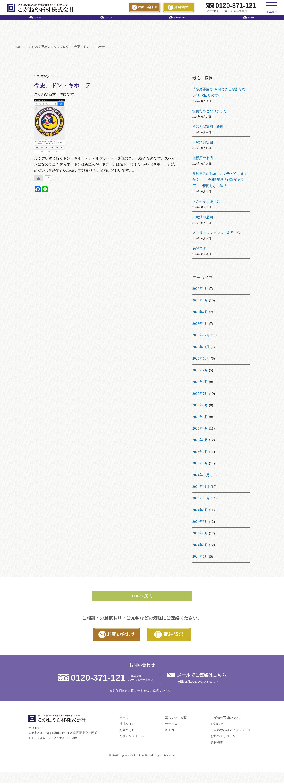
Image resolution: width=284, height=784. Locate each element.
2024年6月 (200, 545)
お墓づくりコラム (223, 736)
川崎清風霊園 (203, 142)
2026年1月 (200, 324)
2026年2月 (200, 312)
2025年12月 (201, 335)
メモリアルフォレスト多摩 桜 (217, 233)
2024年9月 (200, 510)
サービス (171, 724)
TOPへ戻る (142, 596)
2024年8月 (200, 522)
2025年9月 (200, 370)
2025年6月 (200, 405)
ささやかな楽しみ (206, 201)
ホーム (124, 718)
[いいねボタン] (38, 178)
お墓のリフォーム (131, 736)
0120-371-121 (235, 5)
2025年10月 (201, 359)
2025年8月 (200, 382)
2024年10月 (201, 498)
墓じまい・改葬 (176, 718)
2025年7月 (200, 393)
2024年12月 (201, 475)
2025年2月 (200, 452)
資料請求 (217, 743)
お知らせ (217, 724)
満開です (199, 248)
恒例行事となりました (210, 111)
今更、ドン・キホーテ (63, 85)
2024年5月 (200, 557)
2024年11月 (201, 487)
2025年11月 (201, 347)
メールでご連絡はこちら (202, 675)
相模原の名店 (203, 158)
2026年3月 (200, 300)
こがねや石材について (226, 718)
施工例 (169, 730)
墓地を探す (127, 724)
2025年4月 (200, 428)
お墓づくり (127, 730)
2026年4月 (200, 289)
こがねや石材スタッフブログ (231, 730)
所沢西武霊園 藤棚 (208, 127)
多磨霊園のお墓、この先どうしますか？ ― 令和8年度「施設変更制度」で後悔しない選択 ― (219, 180)
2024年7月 (200, 533)
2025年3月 (200, 440)
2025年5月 (200, 417)
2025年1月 (200, 463)
